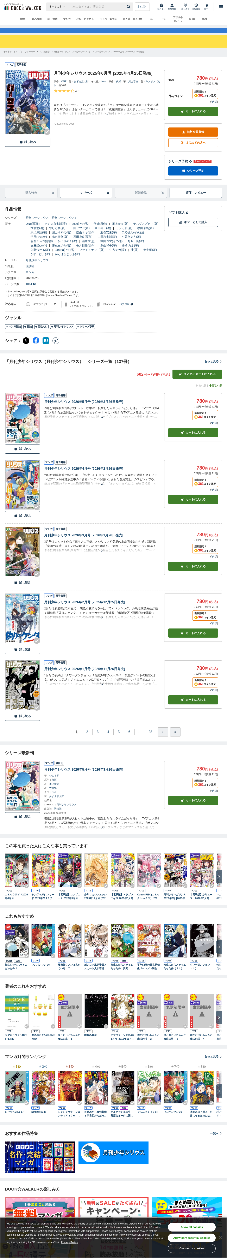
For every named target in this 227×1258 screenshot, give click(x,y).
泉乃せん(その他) (133, 240)
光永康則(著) (60, 244)
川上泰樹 (133, 89)
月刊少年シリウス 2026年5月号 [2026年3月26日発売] (83, 409)
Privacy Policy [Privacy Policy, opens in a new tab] (69, 1242)
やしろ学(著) (57, 235)
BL (151, 19)
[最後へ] (175, 739)
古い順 (200, 393)
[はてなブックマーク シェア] (45, 348)
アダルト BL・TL (178, 19)
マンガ (67, 19)
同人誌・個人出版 (133, 19)
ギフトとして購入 (193, 229)
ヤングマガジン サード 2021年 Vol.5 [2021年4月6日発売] (43, 904)
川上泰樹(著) (120, 231)
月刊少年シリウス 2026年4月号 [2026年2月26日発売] (83, 476)
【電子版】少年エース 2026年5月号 (201, 904)
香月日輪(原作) (85, 253)
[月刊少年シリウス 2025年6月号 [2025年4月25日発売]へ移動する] (120, 59)
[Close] (220, 1237)
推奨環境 (126, 311)
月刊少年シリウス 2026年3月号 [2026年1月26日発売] (83, 542)
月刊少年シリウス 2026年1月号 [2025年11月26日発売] (84, 676)
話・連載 (52, 19)
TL (163, 19)
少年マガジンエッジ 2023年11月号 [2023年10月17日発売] (95, 904)
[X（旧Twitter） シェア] (26, 348)
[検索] (129, 7)
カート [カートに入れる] (193, 440)
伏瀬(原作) (100, 231)
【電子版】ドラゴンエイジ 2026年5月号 (122, 904)
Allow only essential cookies (191, 1237)
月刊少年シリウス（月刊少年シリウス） (52, 225)
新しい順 (215, 393)
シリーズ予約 (180, 169)
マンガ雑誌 (13, 334)
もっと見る (213, 368)
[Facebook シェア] (35, 348)
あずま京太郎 (81, 89)
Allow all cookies (192, 1227)
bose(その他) (80, 231)
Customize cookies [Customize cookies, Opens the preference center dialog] (191, 1248)
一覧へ (216, 1141)
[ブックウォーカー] (22, 6)
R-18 (192, 19)
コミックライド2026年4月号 (16, 904)
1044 (31, 291)
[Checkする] (47, 139)
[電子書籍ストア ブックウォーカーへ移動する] (19, 59)
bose (103, 89)
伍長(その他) (39, 244)
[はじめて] (185, 6)
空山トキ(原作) (85, 240)
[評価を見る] (66, 98)
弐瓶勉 (53, 795)
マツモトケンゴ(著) (91, 257)
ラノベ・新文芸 (108, 19)
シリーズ (95, 200)
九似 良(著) (135, 248)
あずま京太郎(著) (56, 231)
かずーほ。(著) (40, 261)
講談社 (30, 273)
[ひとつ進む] (163, 739)
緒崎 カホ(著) (130, 253)
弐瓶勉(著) (37, 235)
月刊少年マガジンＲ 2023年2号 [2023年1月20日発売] (175, 904)
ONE (64, 89)
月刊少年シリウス (37, 267)
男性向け (41, 334)
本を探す (142, 6)
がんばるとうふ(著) (67, 261)
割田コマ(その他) (111, 248)
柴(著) (134, 257)
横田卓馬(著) (145, 235)
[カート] (207, 6)
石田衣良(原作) (83, 244)
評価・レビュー (196, 200)
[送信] (129, 7)
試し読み (27, 149)
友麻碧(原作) (39, 253)
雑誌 (28, 334)
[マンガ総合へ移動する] (44, 59)
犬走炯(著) (150, 257)
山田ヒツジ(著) (80, 235)
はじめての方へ (193, 150)
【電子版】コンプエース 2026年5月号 (69, 904)
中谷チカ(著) (117, 257)
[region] (113, 1237)
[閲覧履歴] (196, 6)
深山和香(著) (108, 253)
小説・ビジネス (85, 19)
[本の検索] (58, 7)
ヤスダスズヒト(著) (145, 231)
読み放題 (37, 19)
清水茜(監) (88, 248)
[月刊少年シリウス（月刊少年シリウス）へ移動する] (72, 59)
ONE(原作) (33, 231)
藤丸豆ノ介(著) (61, 253)
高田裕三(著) (103, 235)
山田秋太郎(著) (107, 244)
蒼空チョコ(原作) (42, 248)
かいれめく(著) (67, 248)
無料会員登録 (193, 139)
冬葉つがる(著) (40, 257)
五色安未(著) (108, 240)
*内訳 (214, 109)
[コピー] (55, 348)
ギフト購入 (178, 220)
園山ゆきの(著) (61, 240)
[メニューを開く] (220, 6)
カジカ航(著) (124, 235)
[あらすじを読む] (107, 116)
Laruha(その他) (64, 257)
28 (150, 739)
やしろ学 (54, 783)
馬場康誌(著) (39, 240)
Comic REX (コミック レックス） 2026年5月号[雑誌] (148, 904)
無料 (204, 19)
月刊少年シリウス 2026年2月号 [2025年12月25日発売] (84, 609)
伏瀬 (118, 89)
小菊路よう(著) (131, 244)
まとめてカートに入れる (197, 381)
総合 (22, 19)
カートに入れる (193, 118)
